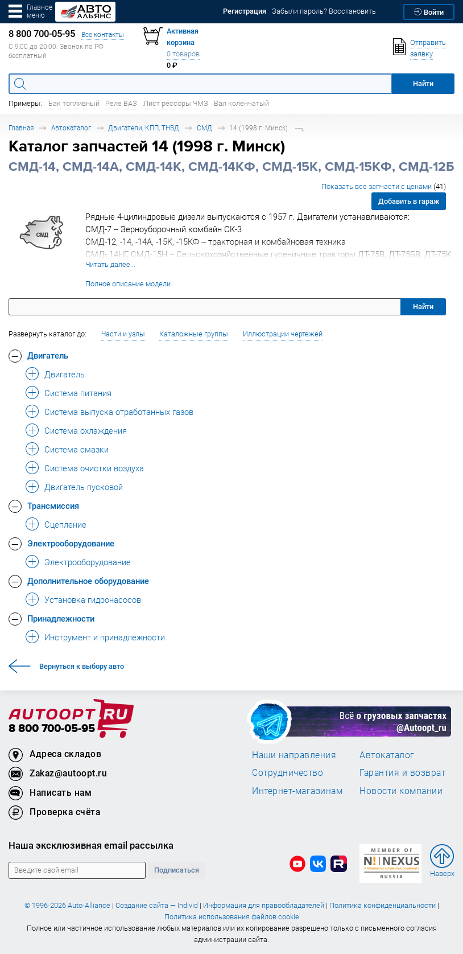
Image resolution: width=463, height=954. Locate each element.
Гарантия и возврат (402, 772)
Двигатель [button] (47, 355)
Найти (423, 306)
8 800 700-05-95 (52, 728)
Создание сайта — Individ (156, 905)
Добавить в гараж (408, 201)
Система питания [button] (77, 392)
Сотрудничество (287, 772)
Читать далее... (110, 264)
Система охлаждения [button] (85, 430)
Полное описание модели (128, 284)
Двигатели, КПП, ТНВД (143, 128)
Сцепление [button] (65, 524)
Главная (21, 128)
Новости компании (401, 790)
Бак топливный (74, 103)
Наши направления (294, 755)
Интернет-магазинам (297, 790)
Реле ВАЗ (121, 103)
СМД (204, 128)
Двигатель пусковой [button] (83, 486)
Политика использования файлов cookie (231, 917)
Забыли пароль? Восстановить (324, 11)
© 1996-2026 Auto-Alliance (67, 905)
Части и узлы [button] (123, 334)
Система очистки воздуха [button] (94, 468)
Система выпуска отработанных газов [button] (118, 411)
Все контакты (102, 34)
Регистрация (244, 11)
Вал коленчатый (241, 103)
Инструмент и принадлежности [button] (104, 637)
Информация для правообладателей (263, 905)
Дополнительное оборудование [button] (88, 580)
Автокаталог (71, 128)
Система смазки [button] (76, 449)
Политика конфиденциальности (382, 905)
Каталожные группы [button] (193, 334)
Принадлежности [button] (60, 618)
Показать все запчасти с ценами (383, 186)
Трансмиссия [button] (53, 505)
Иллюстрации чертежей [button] (283, 334)
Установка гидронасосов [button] (92, 599)
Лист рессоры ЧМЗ (175, 103)
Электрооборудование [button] (70, 543)
